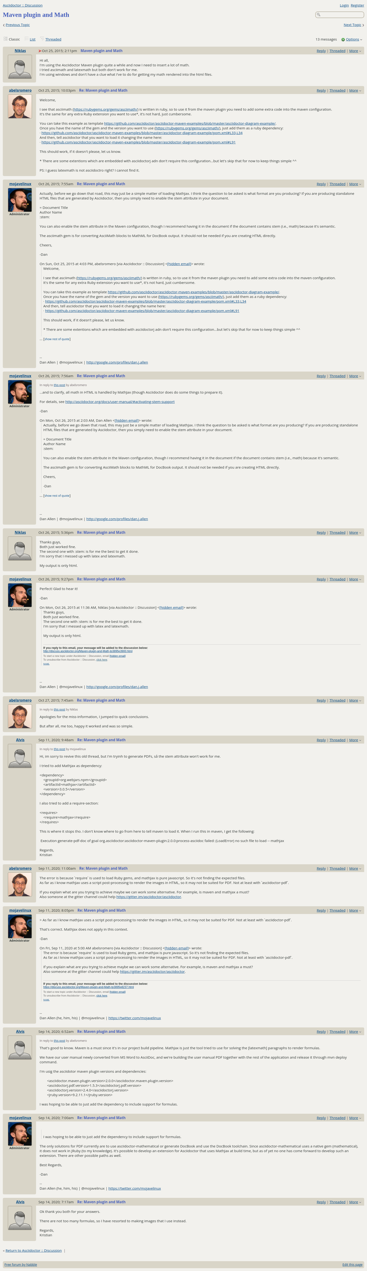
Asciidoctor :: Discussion (23, 5)
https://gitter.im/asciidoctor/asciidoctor (148, 896)
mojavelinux (20, 183)
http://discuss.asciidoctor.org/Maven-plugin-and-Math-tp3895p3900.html (87, 651)
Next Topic (352, 24)
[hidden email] (179, 263)
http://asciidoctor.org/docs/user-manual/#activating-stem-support (120, 401)
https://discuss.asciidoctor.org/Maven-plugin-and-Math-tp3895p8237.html (88, 987)
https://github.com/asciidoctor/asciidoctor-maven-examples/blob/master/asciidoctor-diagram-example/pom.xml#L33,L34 (141, 132)
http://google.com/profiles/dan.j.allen (117, 362)
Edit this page (352, 1264)
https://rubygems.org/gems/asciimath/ (106, 109)
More (353, 50)
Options (352, 39)
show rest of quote (56, 339)
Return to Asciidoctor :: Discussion (34, 1250)
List (32, 39)
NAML (46, 664)
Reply (321, 50)
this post (59, 385)
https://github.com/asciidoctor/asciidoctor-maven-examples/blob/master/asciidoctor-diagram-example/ (189, 123)
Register (357, 5)
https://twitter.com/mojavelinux (134, 1017)
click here (101, 659)
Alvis (20, 739)
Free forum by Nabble (20, 1264)
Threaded (53, 39)
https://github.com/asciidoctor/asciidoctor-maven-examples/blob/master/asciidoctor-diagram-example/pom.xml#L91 (138, 142)
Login (344, 5)
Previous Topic (18, 24)
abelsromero (20, 90)
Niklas (20, 50)
